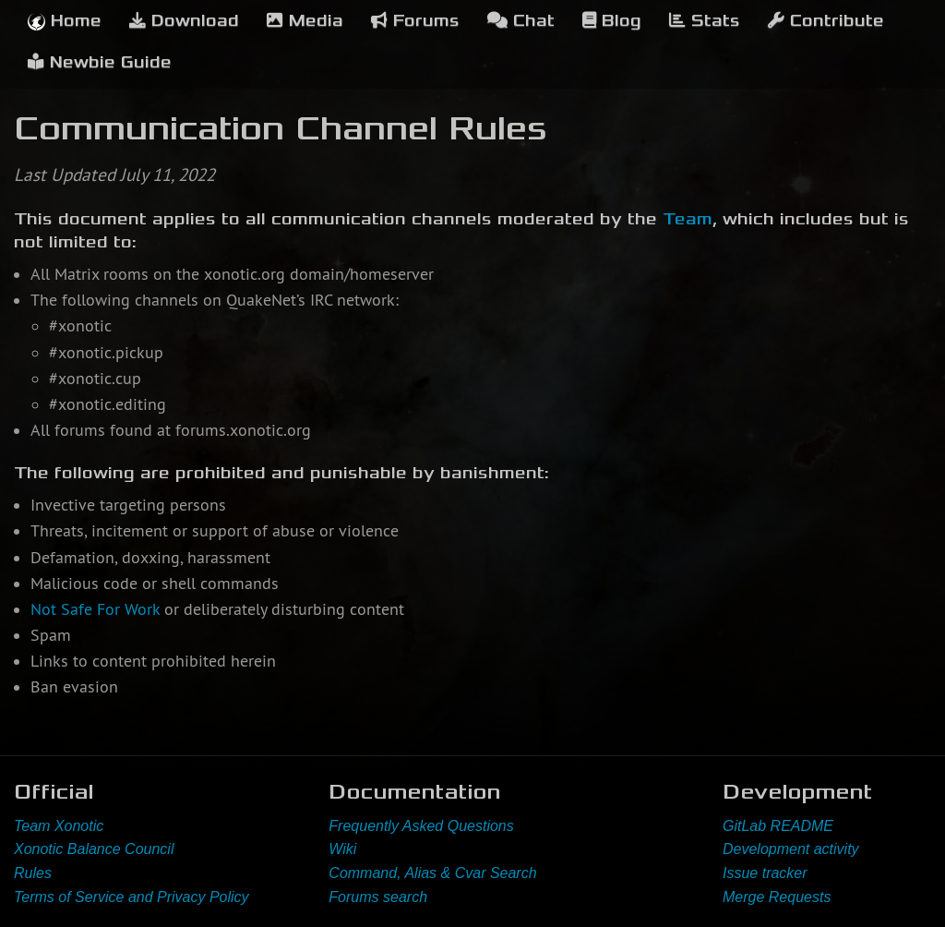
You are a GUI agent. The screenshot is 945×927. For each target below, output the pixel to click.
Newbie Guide (100, 62)
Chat (521, 20)
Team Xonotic (58, 826)
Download (184, 20)
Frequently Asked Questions (421, 826)
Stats (704, 20)
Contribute (826, 20)
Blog (611, 20)
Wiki (342, 849)
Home (65, 20)
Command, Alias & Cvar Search (432, 873)
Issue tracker (765, 873)
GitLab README (778, 826)
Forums (415, 20)
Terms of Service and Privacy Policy (131, 897)
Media (305, 20)
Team (687, 219)
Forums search (378, 897)
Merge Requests (777, 897)
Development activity (791, 849)
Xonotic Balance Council (93, 849)
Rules (33, 873)
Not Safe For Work (95, 609)
